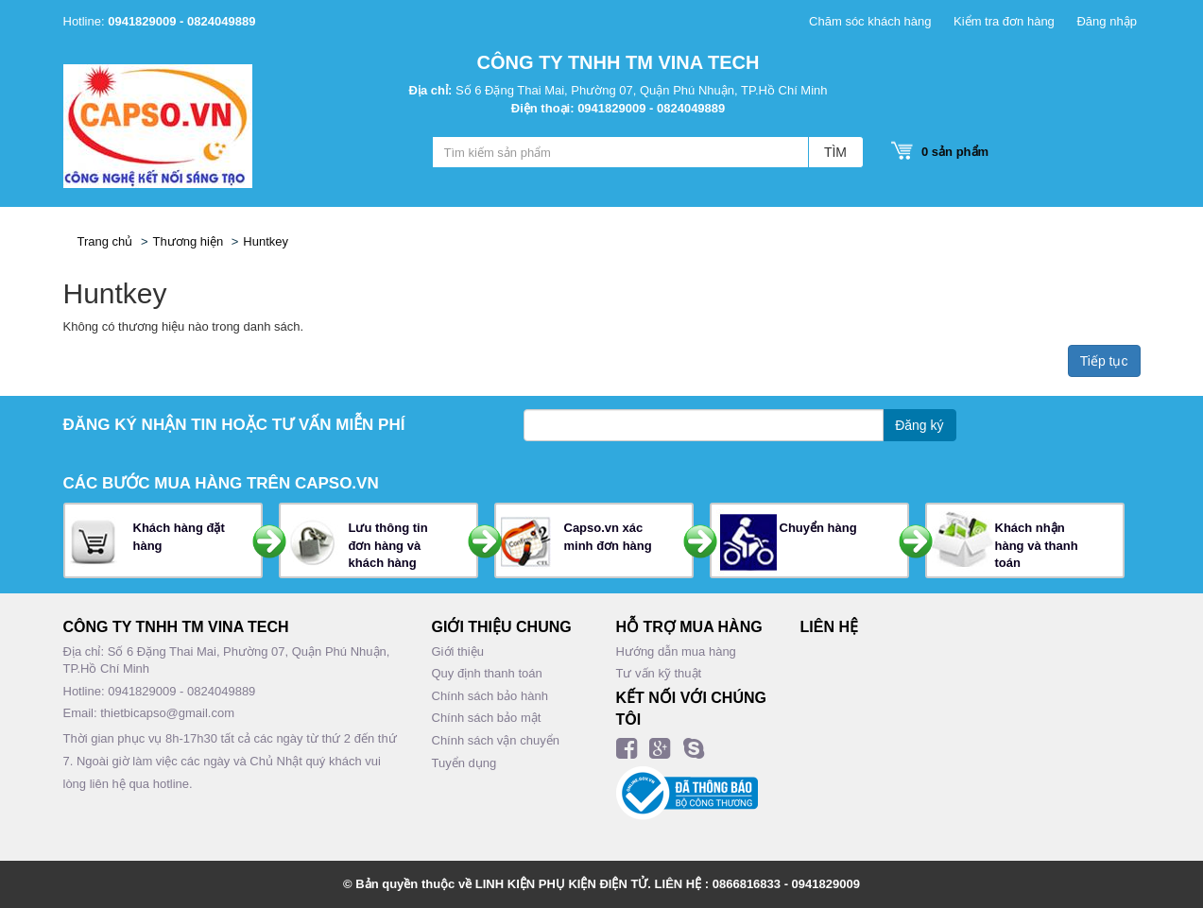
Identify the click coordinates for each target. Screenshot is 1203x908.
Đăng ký (919, 425)
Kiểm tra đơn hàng (1004, 21)
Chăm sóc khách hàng (870, 21)
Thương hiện (188, 241)
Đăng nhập (1106, 21)
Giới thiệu (458, 651)
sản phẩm (949, 152)
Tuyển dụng (464, 763)
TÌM (835, 152)
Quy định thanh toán (487, 673)
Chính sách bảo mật (486, 718)
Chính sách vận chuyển (495, 740)
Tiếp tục (1104, 360)
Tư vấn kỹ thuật (659, 673)
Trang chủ (105, 241)
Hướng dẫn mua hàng (676, 651)
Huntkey (265, 241)
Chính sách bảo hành (490, 696)
